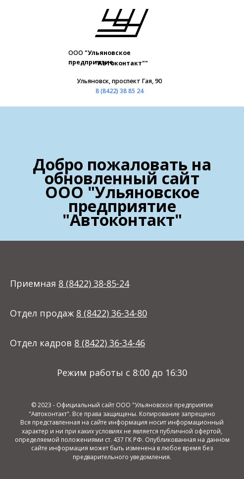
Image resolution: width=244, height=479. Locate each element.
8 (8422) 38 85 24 (120, 91)
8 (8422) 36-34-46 (109, 343)
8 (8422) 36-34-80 (111, 313)
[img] (121, 23)
